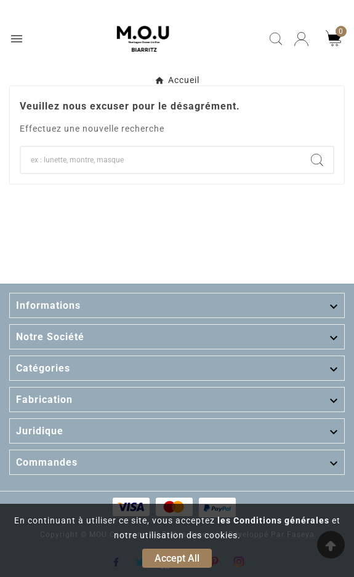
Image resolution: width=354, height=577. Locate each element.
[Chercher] (161, 160)
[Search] (317, 160)
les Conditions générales (273, 520)
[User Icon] (301, 39)
